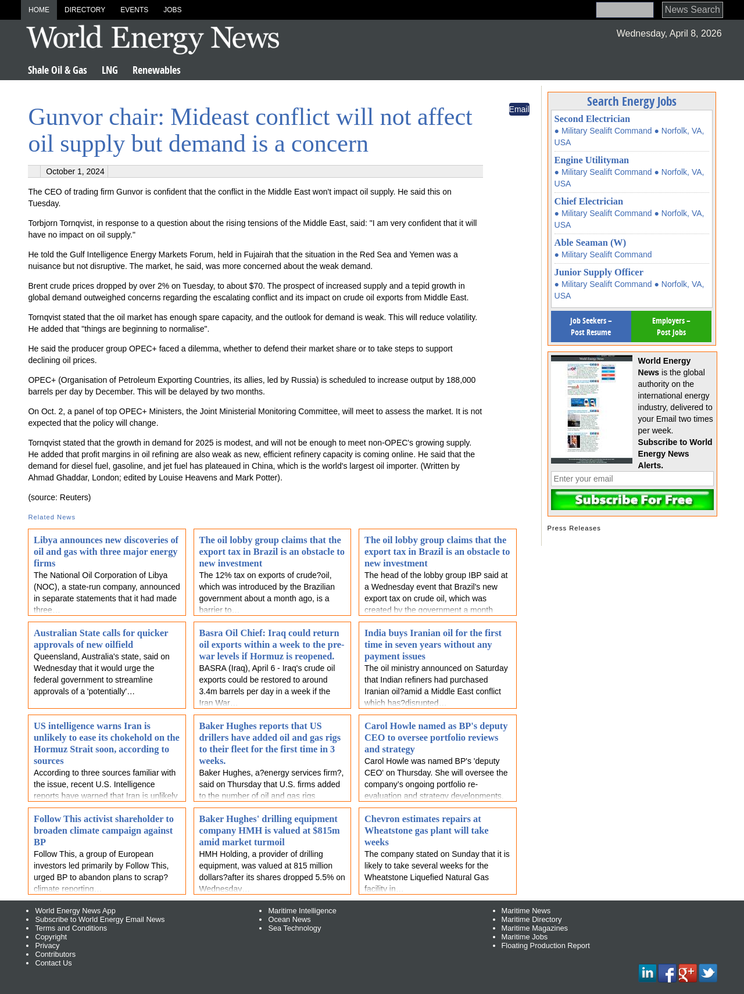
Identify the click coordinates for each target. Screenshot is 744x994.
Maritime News (526, 910)
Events (134, 10)
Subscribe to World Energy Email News (99, 919)
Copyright (51, 936)
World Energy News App (75, 910)
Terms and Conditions (71, 928)
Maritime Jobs (525, 936)
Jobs (172, 10)
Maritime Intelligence (302, 910)
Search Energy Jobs (632, 101)
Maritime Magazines (535, 928)
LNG (110, 70)
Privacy (47, 945)
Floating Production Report (546, 945)
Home (38, 10)
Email (519, 109)
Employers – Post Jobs (671, 326)
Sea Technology (294, 928)
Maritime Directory (532, 919)
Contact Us (53, 963)
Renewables (157, 70)
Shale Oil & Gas (57, 70)
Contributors (55, 954)
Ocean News (289, 919)
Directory (85, 10)
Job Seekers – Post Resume (591, 326)
